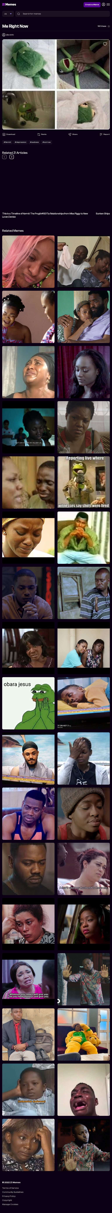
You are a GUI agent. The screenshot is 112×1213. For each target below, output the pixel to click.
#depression (20, 142)
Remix (41, 134)
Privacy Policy (8, 1196)
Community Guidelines (12, 1192)
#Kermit (7, 142)
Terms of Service (10, 1188)
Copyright (7, 1200)
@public (10, 35)
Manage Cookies (10, 1204)
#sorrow (46, 142)
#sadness (34, 142)
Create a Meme (92, 5)
